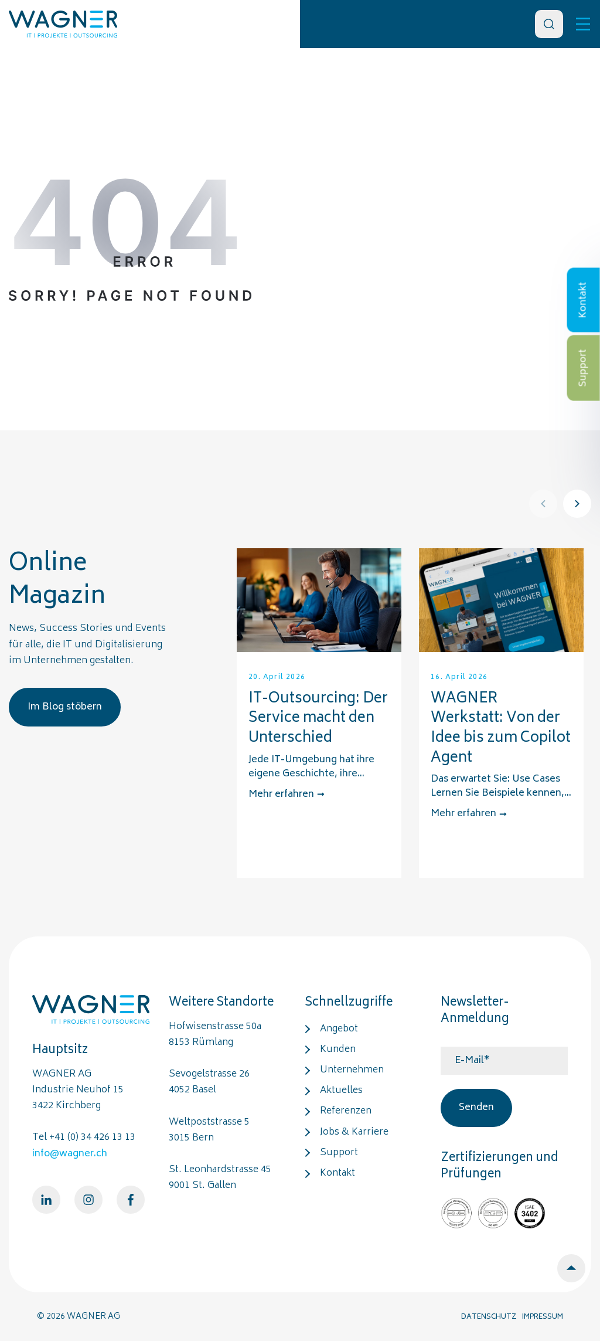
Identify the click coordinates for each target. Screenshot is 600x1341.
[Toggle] (583, 24)
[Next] (577, 504)
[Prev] (543, 504)
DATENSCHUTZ (489, 1317)
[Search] (549, 24)
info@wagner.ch (69, 1154)
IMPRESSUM (542, 1317)
